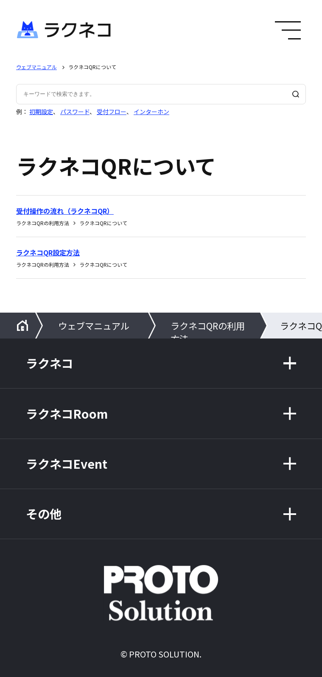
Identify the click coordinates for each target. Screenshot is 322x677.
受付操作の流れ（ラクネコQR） (65, 211)
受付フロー (111, 111)
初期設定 (41, 111)
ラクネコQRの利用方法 (208, 328)
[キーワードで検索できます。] (161, 94)
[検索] (295, 94)
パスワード (75, 111)
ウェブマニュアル (36, 66)
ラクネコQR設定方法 (48, 252)
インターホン (151, 111)
